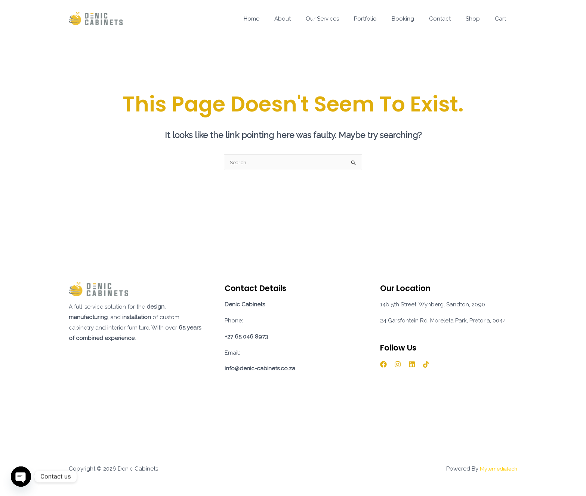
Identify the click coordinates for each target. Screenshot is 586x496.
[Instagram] (397, 365)
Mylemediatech (496, 469)
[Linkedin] (411, 365)
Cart (502, 18)
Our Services (343, 18)
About (307, 18)
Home (279, 18)
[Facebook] (383, 365)
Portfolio (382, 18)
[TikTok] (426, 365)
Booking (416, 18)
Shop (478, 18)
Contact (449, 18)
